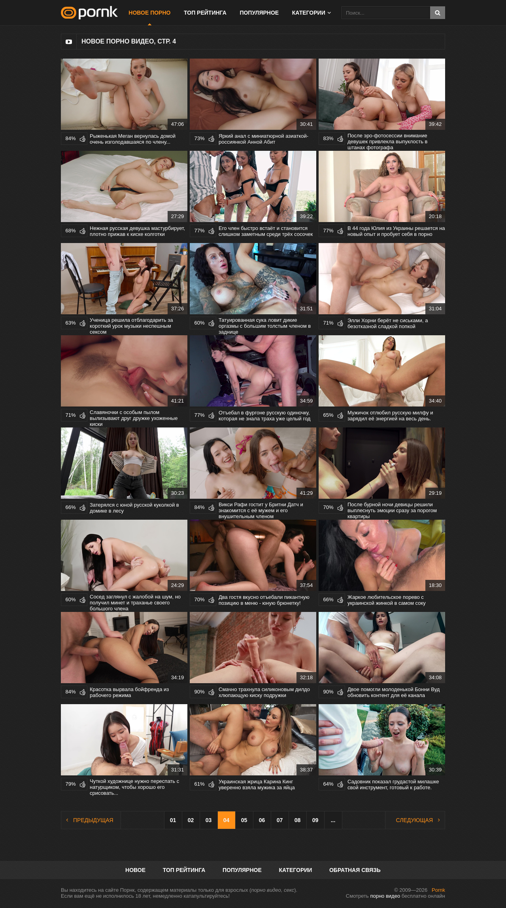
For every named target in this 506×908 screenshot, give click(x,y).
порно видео (385, 896)
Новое (135, 870)
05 (244, 820)
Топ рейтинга (205, 12)
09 (315, 820)
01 (173, 820)
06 (262, 820)
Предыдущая (93, 820)
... (333, 820)
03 (209, 820)
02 (191, 820)
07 (280, 820)
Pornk (438, 890)
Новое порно (149, 12)
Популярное (259, 12)
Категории (308, 12)
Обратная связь (355, 870)
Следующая (414, 820)
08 (298, 820)
